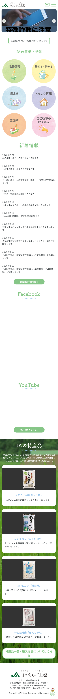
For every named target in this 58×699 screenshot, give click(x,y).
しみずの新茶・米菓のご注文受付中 (18, 168)
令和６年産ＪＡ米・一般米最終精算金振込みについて (26, 204)
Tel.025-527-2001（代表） (21, 688)
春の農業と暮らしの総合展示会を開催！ (20, 158)
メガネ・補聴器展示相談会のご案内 (18, 193)
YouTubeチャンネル (29, 429)
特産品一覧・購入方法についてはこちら (29, 653)
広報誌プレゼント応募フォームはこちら (29, 40)
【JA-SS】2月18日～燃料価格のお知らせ (20, 215)
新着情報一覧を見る (29, 281)
